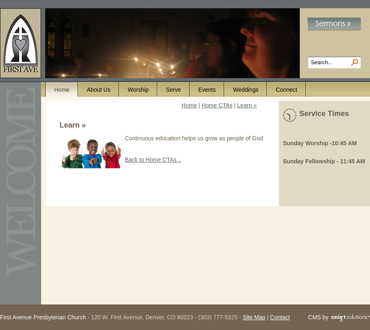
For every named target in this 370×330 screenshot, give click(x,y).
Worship (138, 89)
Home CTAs (217, 105)
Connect (286, 89)
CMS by (339, 317)
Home (61, 89)
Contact (280, 317)
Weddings (245, 89)
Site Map (254, 317)
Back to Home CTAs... (153, 159)
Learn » (247, 105)
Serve (173, 89)
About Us (98, 89)
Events (207, 89)
